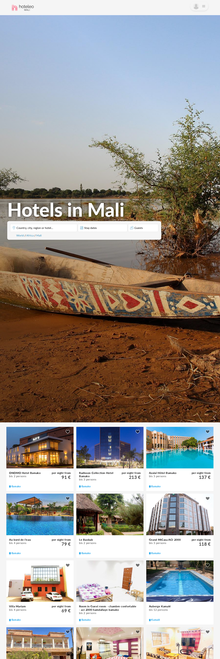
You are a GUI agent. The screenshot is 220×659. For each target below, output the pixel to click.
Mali (39, 235)
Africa (30, 235)
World (20, 235)
